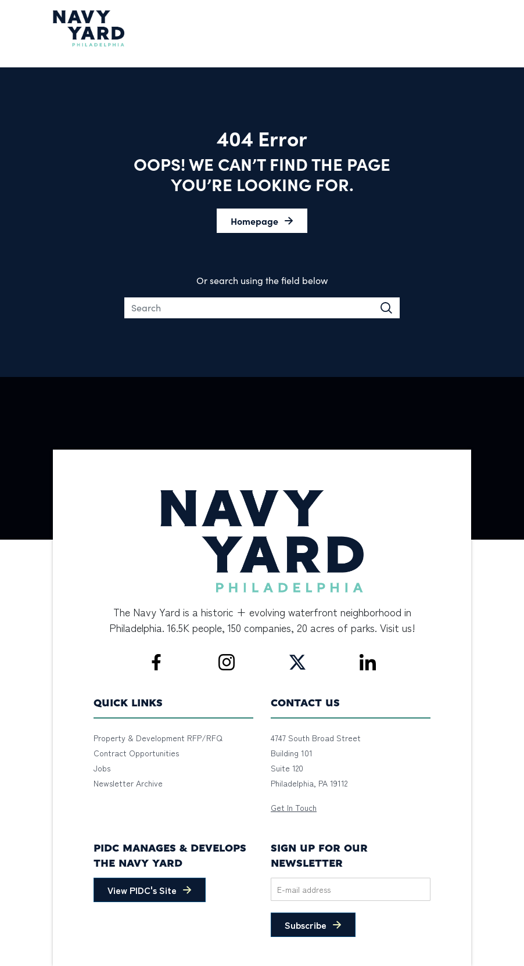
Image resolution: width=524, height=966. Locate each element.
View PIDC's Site (142, 890)
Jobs (102, 768)
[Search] (262, 308)
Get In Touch (294, 807)
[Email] (350, 889)
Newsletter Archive (128, 783)
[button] (262, 221)
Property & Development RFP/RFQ (158, 738)
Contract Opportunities (136, 753)
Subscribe (305, 925)
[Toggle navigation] (464, 28)
